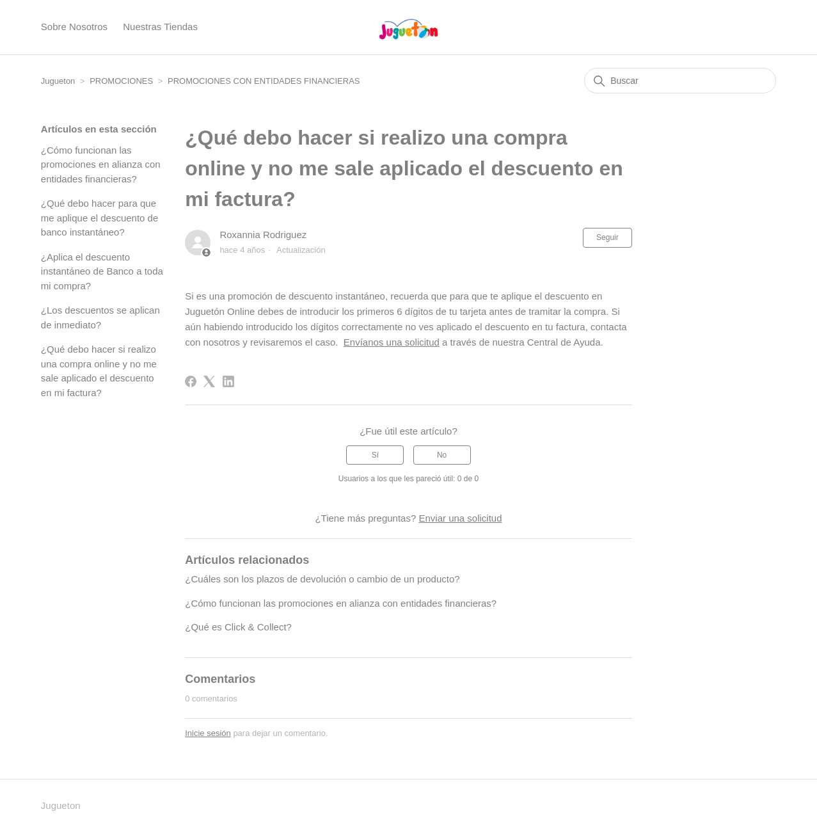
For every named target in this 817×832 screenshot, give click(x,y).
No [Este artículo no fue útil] (442, 455)
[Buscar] (680, 80)
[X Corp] (209, 381)
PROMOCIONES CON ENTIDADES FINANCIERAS (264, 81)
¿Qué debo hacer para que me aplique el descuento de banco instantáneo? (99, 217)
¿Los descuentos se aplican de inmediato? (100, 317)
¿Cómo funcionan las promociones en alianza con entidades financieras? (101, 164)
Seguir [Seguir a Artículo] (607, 237)
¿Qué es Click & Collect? (238, 626)
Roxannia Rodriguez (262, 234)
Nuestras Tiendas (160, 26)
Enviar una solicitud (460, 518)
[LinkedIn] (228, 381)
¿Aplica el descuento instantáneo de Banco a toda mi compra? (102, 271)
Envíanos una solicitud (392, 342)
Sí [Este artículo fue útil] (375, 455)
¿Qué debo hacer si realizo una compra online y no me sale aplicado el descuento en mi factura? (99, 371)
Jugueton (58, 81)
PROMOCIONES (121, 81)
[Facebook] (190, 381)
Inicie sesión (208, 733)
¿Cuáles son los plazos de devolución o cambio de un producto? (322, 578)
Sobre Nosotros (74, 26)
